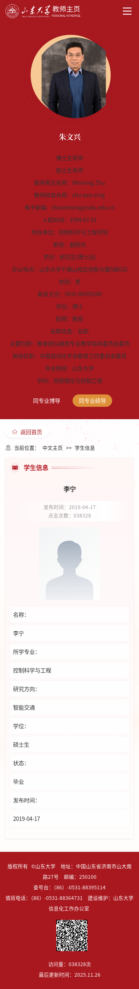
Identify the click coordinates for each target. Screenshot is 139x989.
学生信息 (85, 447)
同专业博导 (46, 400)
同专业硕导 (92, 400)
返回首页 (27, 432)
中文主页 (52, 447)
